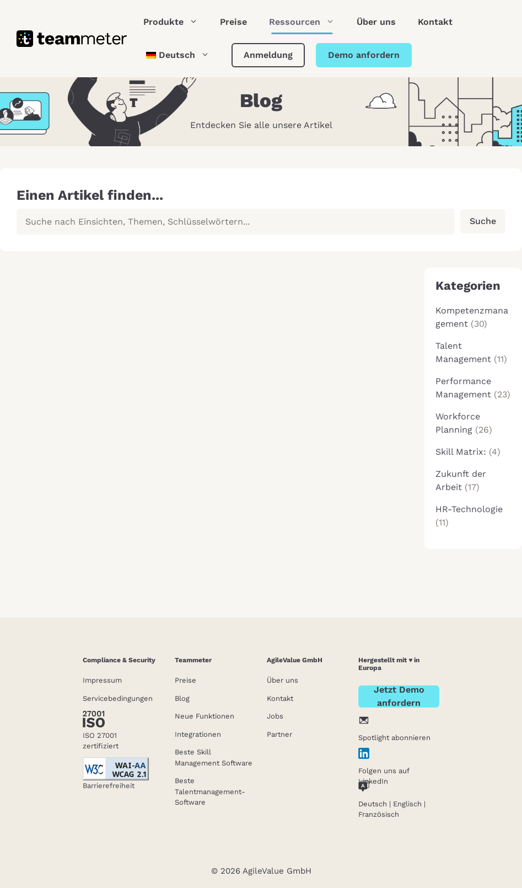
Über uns (376, 22)
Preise (233, 22)
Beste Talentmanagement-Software (210, 791)
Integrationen (198, 734)
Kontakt (435, 22)
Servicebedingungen (118, 698)
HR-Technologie (469, 509)
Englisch (407, 804)
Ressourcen (307, 22)
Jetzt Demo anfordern (399, 696)
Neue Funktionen (204, 716)
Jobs (275, 716)
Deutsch (372, 804)
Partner (279, 734)
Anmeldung (268, 55)
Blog (182, 698)
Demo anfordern (364, 55)
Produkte (176, 22)
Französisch (378, 814)
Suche (483, 221)
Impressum (102, 680)
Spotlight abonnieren (394, 737)
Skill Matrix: (460, 451)
